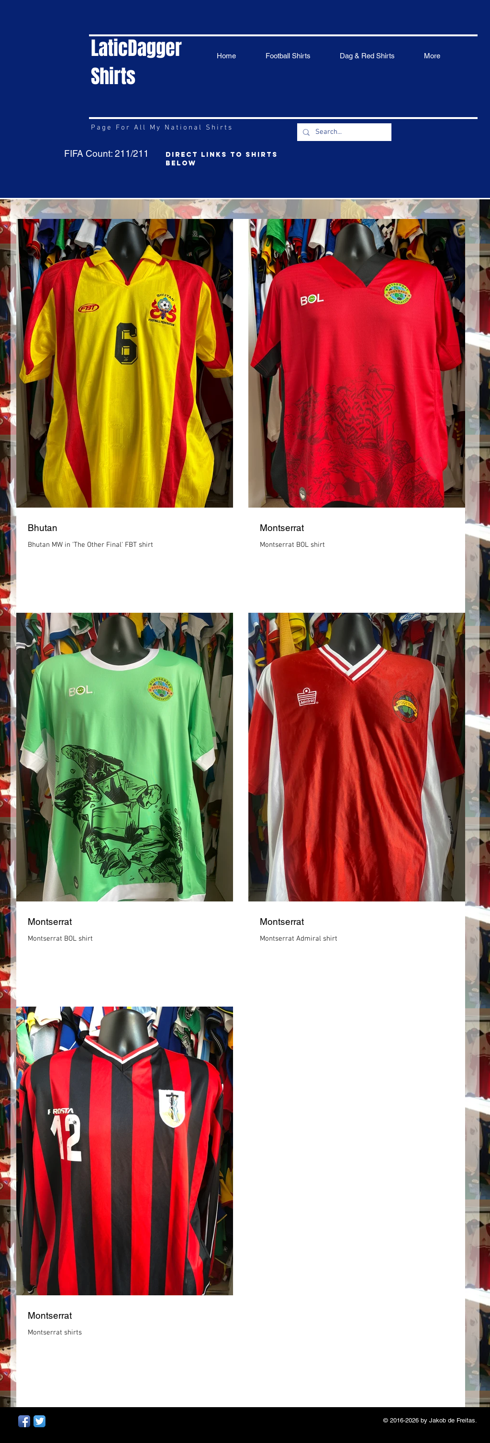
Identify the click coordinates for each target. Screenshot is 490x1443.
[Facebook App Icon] (24, 1421)
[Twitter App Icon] (39, 1421)
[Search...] (343, 132)
